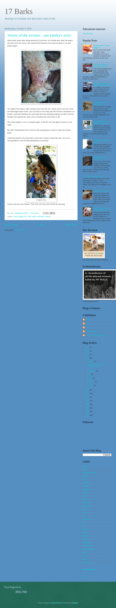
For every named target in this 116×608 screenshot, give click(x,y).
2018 (87, 390)
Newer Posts (11, 225)
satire (85, 559)
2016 (87, 397)
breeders (86, 476)
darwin (85, 493)
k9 (84, 516)
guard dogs (87, 506)
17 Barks (19, 11)
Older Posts (71, 225)
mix (84, 526)
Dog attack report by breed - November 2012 (102, 84)
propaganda (87, 542)
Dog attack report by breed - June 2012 (101, 65)
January (90, 385)
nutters (85, 532)
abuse (85, 466)
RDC (84, 552)
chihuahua (86, 483)
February (90, 382)
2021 (87, 351)
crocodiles (86, 489)
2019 (87, 358)
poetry (85, 539)
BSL (84, 479)
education (40, 217)
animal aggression (20, 217)
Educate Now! (88, 33)
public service (88, 546)
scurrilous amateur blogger (95, 335)
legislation (86, 519)
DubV (87, 319)
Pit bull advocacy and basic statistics (101, 209)
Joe (86, 327)
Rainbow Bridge (89, 549)
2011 (87, 415)
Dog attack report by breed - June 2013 (101, 122)
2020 (87, 354)
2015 (87, 401)
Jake (12, 213)
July (89, 374)
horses (85, 509)
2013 (87, 408)
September (91, 371)
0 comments (34, 213)
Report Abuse (89, 569)
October (90, 361)
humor (85, 513)
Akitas (85, 469)
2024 (87, 347)
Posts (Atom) (20, 230)
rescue (85, 556)
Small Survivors (91, 331)
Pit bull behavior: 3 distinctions (100, 103)
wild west (86, 562)
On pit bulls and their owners (93, 176)
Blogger (75, 603)
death (34, 217)
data (29, 217)
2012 (87, 411)
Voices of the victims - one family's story (39, 35)
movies (85, 529)
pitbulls (47, 217)
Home (41, 225)
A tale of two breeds (100, 191)
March (89, 378)
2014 (87, 404)
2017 (87, 393)
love (84, 522)
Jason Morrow (56, 603)
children (86, 486)
